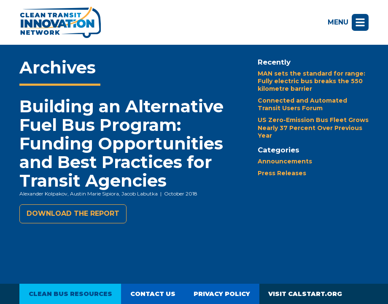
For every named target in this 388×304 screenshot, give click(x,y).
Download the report (73, 213)
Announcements (285, 161)
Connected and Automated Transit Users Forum (302, 104)
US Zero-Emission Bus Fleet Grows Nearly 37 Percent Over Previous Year (313, 127)
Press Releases (282, 173)
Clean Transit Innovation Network (60, 22)
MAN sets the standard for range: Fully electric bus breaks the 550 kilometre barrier (311, 81)
